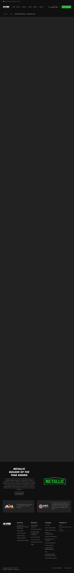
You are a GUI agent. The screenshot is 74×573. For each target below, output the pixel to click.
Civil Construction (35, 537)
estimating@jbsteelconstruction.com (66, 526)
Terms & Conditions (57, 568)
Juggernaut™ (16, 569)
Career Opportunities (50, 527)
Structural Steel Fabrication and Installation (35, 533)
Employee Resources (50, 542)
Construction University (51, 558)
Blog (46, 551)
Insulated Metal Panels (37, 542)
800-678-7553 (61, 530)
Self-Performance (21, 533)
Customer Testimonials (51, 536)
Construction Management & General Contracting (23, 527)
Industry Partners (49, 545)
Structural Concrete (36, 529)
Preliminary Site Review (23, 540)
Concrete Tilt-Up (35, 539)
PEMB (32, 544)
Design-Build (20, 530)
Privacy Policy (68, 568)
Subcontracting (21, 535)
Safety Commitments (50, 530)
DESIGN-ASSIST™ (21, 538)
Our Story (47, 525)
